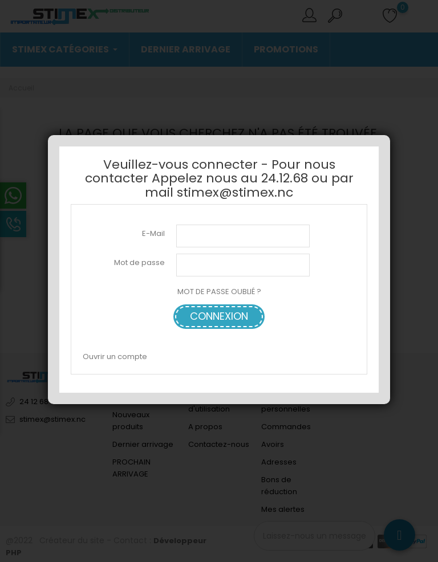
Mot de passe (139, 262)
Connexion (219, 316)
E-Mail (153, 233)
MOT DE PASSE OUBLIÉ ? (219, 291)
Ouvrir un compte (115, 356)
